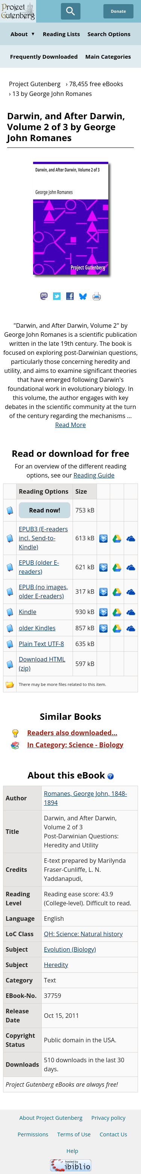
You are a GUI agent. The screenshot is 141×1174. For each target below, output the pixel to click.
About (23, 33)
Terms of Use (74, 1134)
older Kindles (37, 628)
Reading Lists (61, 34)
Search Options (109, 34)
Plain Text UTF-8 (41, 644)
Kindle (27, 612)
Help (72, 1150)
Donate (118, 11)
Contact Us (113, 1134)
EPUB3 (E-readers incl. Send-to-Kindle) (43, 538)
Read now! (44, 510)
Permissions (33, 1134)
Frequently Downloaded (44, 56)
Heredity (56, 965)
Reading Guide (94, 475)
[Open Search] (70, 11)
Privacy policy (108, 1117)
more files (57, 684)
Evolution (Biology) (70, 949)
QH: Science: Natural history (83, 934)
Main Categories (108, 56)
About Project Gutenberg (50, 1117)
